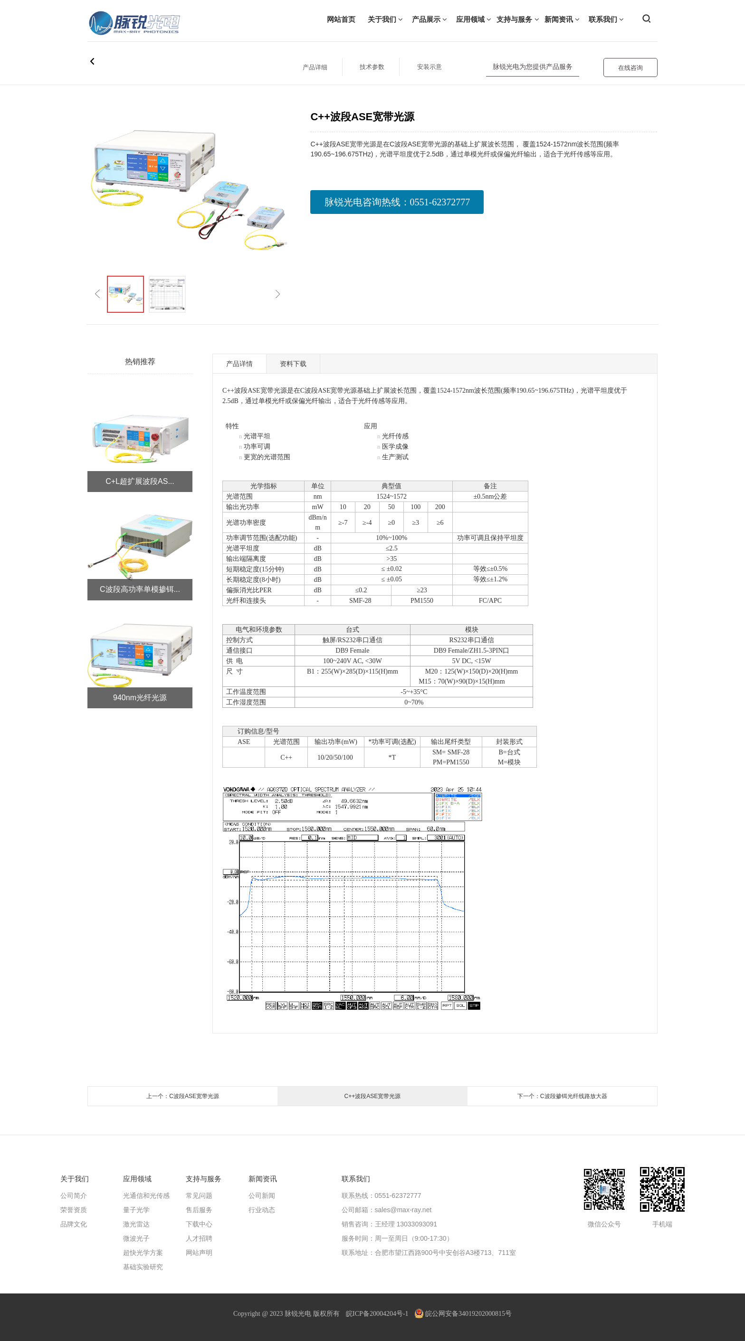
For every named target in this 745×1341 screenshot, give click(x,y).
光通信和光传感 (146, 1195)
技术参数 (372, 66)
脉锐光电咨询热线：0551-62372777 (397, 202)
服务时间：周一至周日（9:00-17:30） (397, 1238)
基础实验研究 (143, 1267)
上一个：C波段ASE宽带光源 (182, 1096)
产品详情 (239, 363)
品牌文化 (73, 1224)
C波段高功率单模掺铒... (140, 589)
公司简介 (73, 1195)
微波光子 (136, 1238)
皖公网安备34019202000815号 (463, 1313)
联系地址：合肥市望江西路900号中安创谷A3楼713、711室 (429, 1252)
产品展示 (429, 19)
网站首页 (341, 19)
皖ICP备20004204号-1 (377, 1313)
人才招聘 (199, 1238)
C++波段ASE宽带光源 (372, 1096)
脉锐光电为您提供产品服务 (533, 66)
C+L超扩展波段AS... (139, 481)
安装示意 (429, 66)
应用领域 (473, 19)
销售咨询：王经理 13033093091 (390, 1224)
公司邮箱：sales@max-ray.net (387, 1210)
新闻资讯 (562, 19)
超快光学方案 (143, 1252)
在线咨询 (630, 67)
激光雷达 (136, 1224)
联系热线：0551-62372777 (381, 1195)
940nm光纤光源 (140, 698)
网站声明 (199, 1252)
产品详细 (315, 67)
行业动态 (261, 1210)
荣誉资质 (73, 1210)
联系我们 (606, 19)
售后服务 (199, 1210)
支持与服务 (518, 19)
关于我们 (385, 19)
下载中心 (199, 1224)
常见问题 (199, 1195)
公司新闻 (261, 1195)
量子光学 (136, 1210)
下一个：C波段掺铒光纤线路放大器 (562, 1096)
